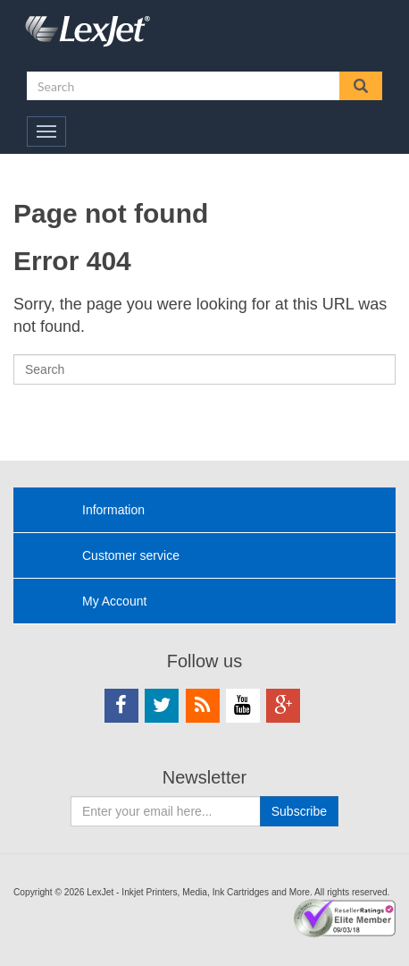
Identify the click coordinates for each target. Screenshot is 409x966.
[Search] (204, 369)
